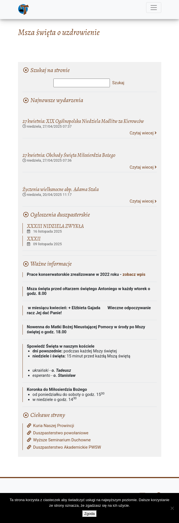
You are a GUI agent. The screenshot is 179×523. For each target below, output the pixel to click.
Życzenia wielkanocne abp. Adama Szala (60, 189)
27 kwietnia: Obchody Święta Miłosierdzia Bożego (68, 155)
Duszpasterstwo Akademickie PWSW (64, 447)
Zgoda (89, 513)
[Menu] (153, 7)
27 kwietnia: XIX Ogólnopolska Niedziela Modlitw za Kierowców (83, 121)
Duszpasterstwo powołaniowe (58, 433)
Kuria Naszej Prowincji (50, 425)
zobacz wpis (134, 274)
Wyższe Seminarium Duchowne (59, 440)
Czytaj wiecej (143, 133)
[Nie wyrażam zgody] (172, 508)
